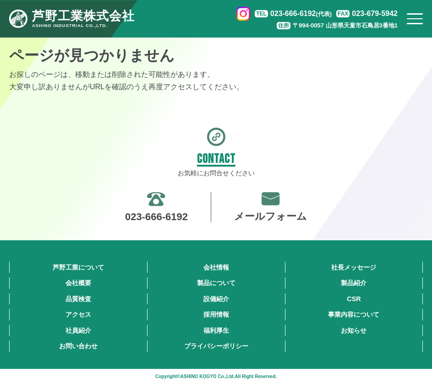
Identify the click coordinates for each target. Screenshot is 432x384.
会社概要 (78, 283)
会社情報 (216, 267)
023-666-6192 (301, 13)
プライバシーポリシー (216, 346)
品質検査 (78, 299)
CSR (354, 299)
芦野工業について (78, 267)
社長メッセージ (353, 267)
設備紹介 (216, 299)
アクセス (78, 314)
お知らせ (353, 330)
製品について (216, 283)
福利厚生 (216, 330)
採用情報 (216, 314)
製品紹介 (353, 283)
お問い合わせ (78, 346)
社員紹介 (78, 330)
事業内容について (353, 314)
